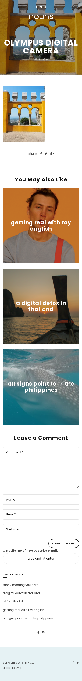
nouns (41, 16)
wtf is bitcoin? (13, 601)
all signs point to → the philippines (41, 387)
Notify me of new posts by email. (32, 550)
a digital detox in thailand (41, 306)
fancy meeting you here (20, 585)
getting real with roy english (41, 226)
